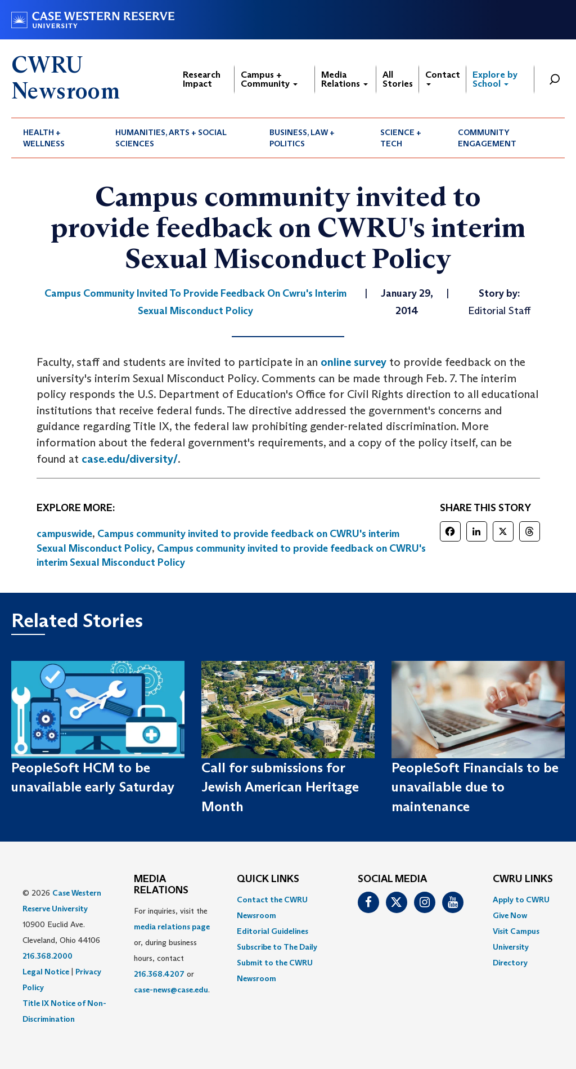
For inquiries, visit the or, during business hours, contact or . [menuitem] (172, 950)
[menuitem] (57, 138)
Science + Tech (400, 138)
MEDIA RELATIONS (161, 885)
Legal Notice (45, 972)
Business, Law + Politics (302, 138)
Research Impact (201, 79)
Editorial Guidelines (272, 931)
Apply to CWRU (521, 899)
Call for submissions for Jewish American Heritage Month (280, 787)
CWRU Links (523, 879)
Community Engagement (487, 138)
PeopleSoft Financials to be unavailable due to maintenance (475, 787)
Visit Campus (516, 931)
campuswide (64, 533)
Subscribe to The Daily (277, 947)
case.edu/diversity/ (130, 459)
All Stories (397, 79)
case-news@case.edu (171, 990)
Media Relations (344, 79)
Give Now (510, 915)
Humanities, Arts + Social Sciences (171, 138)
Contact (442, 77)
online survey (353, 362)
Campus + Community (269, 79)
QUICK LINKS (268, 879)
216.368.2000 (47, 956)
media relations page (172, 927)
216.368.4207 (159, 974)
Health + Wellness (44, 138)
